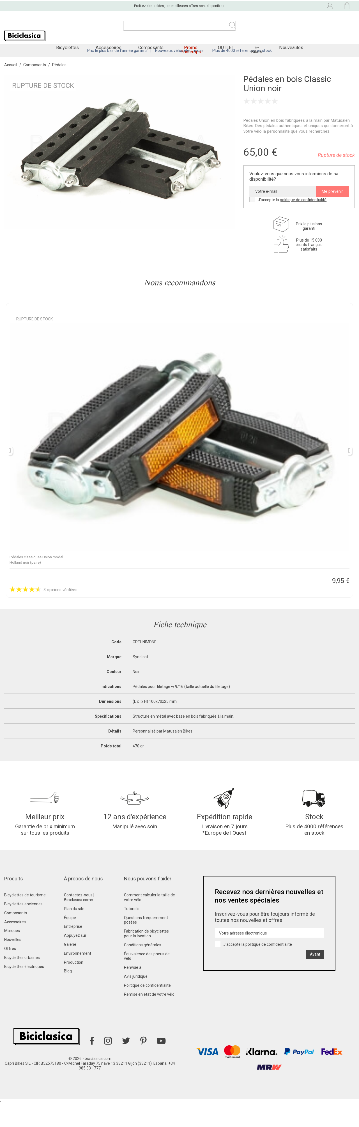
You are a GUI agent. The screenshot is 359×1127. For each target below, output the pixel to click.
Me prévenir (332, 207)
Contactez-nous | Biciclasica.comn (79, 921)
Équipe (70, 941)
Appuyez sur (75, 959)
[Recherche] (179, 28)
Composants (15, 936)
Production (73, 986)
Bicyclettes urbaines (22, 981)
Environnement (77, 977)
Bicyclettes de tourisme (25, 918)
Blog (68, 995)
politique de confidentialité (303, 215)
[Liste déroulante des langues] (283, 5)
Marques (12, 954)
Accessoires (15, 945)
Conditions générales (142, 968)
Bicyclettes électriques (24, 990)
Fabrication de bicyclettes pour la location (146, 957)
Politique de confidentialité (147, 1009)
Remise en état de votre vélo (149, 1018)
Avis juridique (136, 1000)
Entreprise (73, 950)
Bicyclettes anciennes (23, 927)
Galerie (70, 968)
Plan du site (74, 932)
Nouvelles (12, 963)
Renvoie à (132, 991)
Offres (10, 972)
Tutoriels (131, 932)
